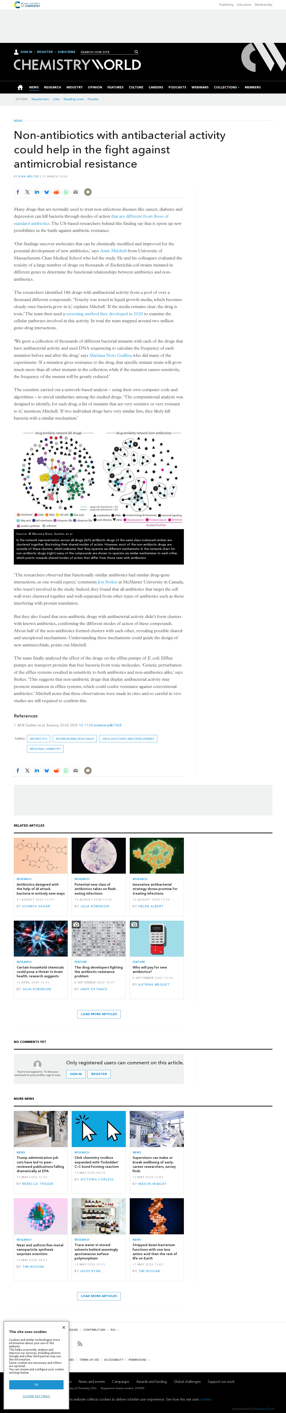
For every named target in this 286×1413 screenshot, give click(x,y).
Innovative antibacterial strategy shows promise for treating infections (155, 888)
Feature (81, 962)
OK (36, 1384)
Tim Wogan (33, 1267)
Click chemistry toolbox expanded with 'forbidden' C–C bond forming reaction (97, 1162)
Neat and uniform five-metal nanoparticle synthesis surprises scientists (40, 1249)
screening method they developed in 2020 (104, 313)
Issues (73, 1329)
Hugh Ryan (90, 1271)
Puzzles (93, 99)
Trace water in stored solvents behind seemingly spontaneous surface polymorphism (96, 1251)
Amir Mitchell (113, 250)
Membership (263, 5)
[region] (36, 1365)
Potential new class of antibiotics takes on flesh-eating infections (96, 888)
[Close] (64, 1327)
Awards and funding (151, 1382)
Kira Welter (29, 176)
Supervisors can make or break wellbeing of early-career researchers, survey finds (154, 1164)
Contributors (94, 1329)
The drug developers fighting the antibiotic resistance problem (99, 971)
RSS (113, 1329)
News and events (92, 1382)
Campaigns (120, 1382)
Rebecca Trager (37, 1184)
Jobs (56, 99)
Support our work (221, 1382)
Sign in (76, 1074)
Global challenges (187, 1382)
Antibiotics (38, 738)
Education (244, 5)
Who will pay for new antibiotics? (150, 969)
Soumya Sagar (36, 906)
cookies (206, 1399)
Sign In (26, 52)
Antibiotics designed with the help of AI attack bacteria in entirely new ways (41, 888)
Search (136, 52)
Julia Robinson (94, 906)
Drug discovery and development (128, 738)
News (18, 121)
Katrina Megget (154, 984)
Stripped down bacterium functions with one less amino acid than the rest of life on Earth (155, 1251)
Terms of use (89, 1359)
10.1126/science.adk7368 (100, 725)
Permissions (137, 1359)
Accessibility (113, 1359)
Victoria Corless (97, 1179)
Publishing (226, 5)
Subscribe (66, 52)
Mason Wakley (153, 1184)
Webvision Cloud (263, 1408)
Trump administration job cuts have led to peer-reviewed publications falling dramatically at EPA (40, 1164)
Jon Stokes (107, 581)
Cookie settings (36, 1396)
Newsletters (40, 99)
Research (24, 879)
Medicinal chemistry (45, 748)
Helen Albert (151, 906)
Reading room (74, 99)
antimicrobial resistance (75, 738)
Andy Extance (94, 989)
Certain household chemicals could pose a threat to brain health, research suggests (40, 971)
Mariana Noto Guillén (110, 355)
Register (45, 52)
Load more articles (99, 1014)
